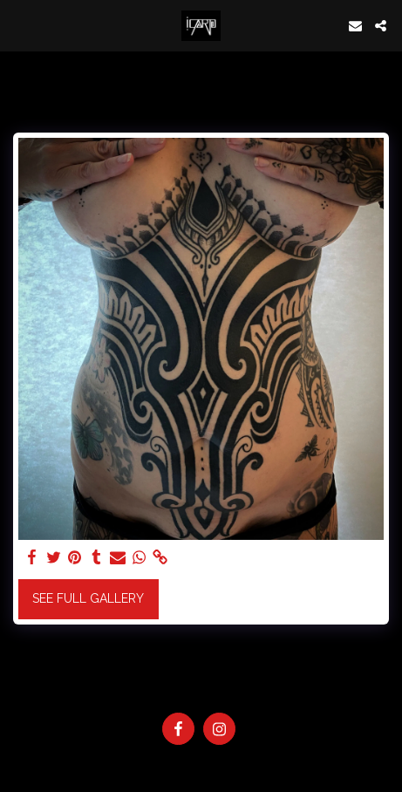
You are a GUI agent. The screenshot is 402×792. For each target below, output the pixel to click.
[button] (19, 25)
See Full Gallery (88, 598)
